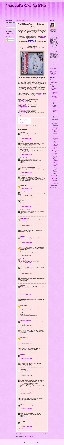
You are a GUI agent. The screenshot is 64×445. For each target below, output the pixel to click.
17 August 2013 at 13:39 (26, 232)
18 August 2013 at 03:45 (26, 325)
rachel (21, 191)
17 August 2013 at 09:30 (26, 172)
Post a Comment (23, 428)
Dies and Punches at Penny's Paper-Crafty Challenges (55, 115)
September (54, 92)
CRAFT (19, 113)
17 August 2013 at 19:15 (25, 262)
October (54, 90)
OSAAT (19, 105)
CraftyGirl (22, 305)
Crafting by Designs (22, 111)
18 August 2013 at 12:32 (26, 358)
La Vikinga (22, 378)
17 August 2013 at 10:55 (26, 195)
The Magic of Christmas (55, 145)
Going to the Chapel (55, 165)
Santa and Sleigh (54, 106)
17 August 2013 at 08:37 (26, 138)
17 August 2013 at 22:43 (26, 302)
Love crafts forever (24, 320)
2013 (52, 84)
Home (32, 434)
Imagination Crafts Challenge (54, 170)
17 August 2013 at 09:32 (26, 181)
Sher (21, 421)
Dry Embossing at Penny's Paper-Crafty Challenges (55, 158)
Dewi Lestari (23, 337)
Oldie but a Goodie (22, 101)
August (54, 95)
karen (21, 396)
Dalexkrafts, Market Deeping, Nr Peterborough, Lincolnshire (54, 73)
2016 (52, 79)
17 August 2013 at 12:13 (25, 214)
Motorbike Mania (54, 154)
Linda (21, 199)
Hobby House (21, 100)
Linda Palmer (23, 258)
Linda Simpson (23, 266)
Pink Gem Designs (38, 48)
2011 (52, 187)
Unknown (22, 185)
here (40, 78)
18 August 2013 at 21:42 (26, 365)
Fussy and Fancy (22, 104)
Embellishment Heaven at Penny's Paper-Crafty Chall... (55, 101)
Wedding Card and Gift (55, 134)
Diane (21, 285)
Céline (21, 369)
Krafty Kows (23, 346)
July (53, 173)
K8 (21, 328)
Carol (21, 354)
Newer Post (19, 434)
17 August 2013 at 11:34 (25, 206)
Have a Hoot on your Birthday (54, 148)
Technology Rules (54, 108)
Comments (9, 40)
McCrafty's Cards (24, 209)
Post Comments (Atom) (27, 436)
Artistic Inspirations (22, 106)
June (53, 175)
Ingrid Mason (23, 218)
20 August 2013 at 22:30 (26, 417)
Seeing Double (55, 119)
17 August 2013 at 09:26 (26, 163)
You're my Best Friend (55, 151)
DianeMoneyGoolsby (25, 245)
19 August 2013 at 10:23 (26, 393)
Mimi (21, 236)
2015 (52, 81)
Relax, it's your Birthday (55, 168)
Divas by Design (21, 110)
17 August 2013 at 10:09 (26, 188)
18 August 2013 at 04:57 (26, 343)
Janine (21, 276)
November (54, 88)
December (54, 85)
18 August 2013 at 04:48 (26, 333)
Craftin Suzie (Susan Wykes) (26, 141)
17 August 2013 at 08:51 (26, 145)
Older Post (45, 434)
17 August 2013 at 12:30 (26, 225)
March (53, 180)
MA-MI (22, 175)
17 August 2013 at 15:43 (26, 242)
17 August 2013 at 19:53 (26, 273)
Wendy (21, 298)
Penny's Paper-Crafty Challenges (55, 142)
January (54, 183)
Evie (21, 228)
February (54, 181)
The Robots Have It (54, 111)
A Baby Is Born (54, 121)
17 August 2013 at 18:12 (25, 255)
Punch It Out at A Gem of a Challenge (55, 130)
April (53, 178)
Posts (8, 38)
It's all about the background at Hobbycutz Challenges (55, 126)
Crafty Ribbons (21, 112)
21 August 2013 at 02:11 (26, 426)
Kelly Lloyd (22, 157)
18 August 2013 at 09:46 (26, 350)
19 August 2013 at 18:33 (26, 400)
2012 (52, 185)
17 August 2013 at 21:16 (25, 281)
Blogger (38, 442)
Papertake (20, 107)
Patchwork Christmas (54, 97)
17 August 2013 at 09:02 (26, 154)
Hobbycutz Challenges (55, 162)
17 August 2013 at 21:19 (25, 294)
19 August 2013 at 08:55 (26, 375)
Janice (21, 361)
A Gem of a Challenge (36, 94)
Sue (21, 132)
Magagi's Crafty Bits (26, 5)
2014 (52, 82)
